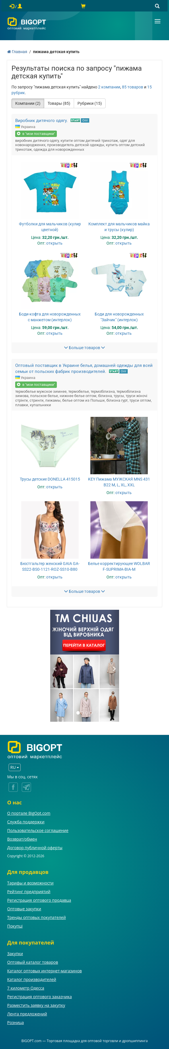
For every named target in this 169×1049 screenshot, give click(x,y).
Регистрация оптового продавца (39, 900)
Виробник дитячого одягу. (41, 120)
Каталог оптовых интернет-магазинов (44, 970)
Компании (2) (27, 103)
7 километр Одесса (25, 988)
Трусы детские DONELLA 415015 (50, 479)
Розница (15, 1022)
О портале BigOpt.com (28, 813)
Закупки (15, 953)
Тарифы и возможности (30, 883)
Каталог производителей (31, 979)
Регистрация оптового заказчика (39, 996)
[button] (55, 666)
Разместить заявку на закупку (36, 1005)
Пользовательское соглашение (37, 830)
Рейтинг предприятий (28, 891)
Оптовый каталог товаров (32, 962)
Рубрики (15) (89, 103)
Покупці (15, 926)
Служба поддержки (25, 822)
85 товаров (132, 87)
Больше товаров (84, 347)
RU (14, 767)
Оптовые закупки (24, 908)
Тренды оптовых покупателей (36, 917)
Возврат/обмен (22, 839)
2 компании (109, 87)
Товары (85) (59, 103)
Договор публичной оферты (35, 847)
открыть (54, 243)
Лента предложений (27, 1014)
